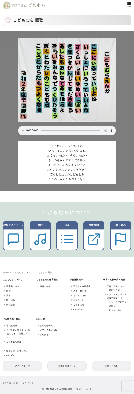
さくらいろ (78, 300)
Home (6, 272)
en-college (78, 309)
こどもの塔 (78, 304)
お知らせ (40, 319)
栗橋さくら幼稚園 (82, 286)
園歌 (8, 291)
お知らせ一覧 (46, 325)
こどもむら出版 (13, 342)
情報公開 (10, 304)
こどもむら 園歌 (44, 272)
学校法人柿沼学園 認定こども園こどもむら (71, 389)
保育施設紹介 (76, 279)
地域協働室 (11, 325)
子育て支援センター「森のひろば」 (116, 288)
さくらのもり (79, 291)
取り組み (10, 300)
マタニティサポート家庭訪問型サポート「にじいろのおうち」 (117, 298)
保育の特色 (45, 286)
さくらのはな (79, 295)
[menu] (129, 4)
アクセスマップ (22, 366)
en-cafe (10, 355)
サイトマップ (28, 383)
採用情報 (44, 334)
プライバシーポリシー (12, 383)
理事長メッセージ (15, 286)
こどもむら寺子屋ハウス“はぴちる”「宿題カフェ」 (18, 333)
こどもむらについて (23, 272)
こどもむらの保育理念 (47, 279)
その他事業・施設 (11, 319)
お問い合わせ (111, 366)
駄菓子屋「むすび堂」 (17, 351)
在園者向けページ (67, 366)
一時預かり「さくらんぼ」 (114, 308)
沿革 (8, 295)
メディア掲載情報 (48, 330)
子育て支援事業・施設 (114, 279)
